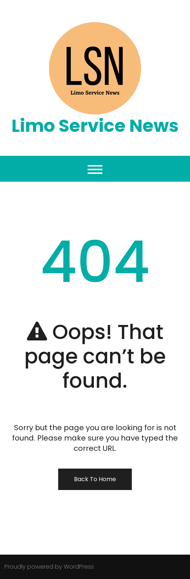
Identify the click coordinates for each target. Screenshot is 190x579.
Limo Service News (95, 125)
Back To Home (95, 479)
